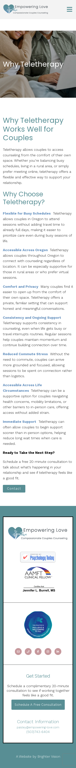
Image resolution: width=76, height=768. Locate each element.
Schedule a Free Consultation (38, 705)
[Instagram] (48, 651)
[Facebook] (38, 651)
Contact (14, 488)
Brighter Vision (49, 756)
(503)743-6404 (38, 732)
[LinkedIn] (57, 651)
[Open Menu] (69, 9)
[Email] (18, 651)
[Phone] (28, 651)
